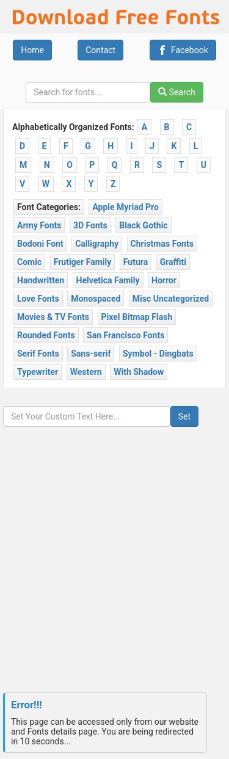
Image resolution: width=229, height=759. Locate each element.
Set (184, 416)
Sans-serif (91, 353)
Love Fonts (38, 298)
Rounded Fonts (46, 335)
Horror (163, 280)
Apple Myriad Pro (125, 207)
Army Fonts (39, 225)
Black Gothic (143, 225)
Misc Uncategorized (171, 298)
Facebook (183, 50)
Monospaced (95, 298)
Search (176, 92)
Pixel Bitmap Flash (137, 317)
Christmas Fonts (162, 244)
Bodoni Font (40, 244)
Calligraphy (96, 244)
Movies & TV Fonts (53, 317)
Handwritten (40, 280)
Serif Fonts (38, 353)
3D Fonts (90, 225)
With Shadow (139, 372)
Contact (100, 50)
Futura (135, 262)
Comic (29, 262)
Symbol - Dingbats (158, 353)
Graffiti (173, 262)
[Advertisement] (114, 547)
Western (86, 372)
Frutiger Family (83, 262)
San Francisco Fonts (125, 335)
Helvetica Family (108, 280)
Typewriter (37, 372)
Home (32, 50)
